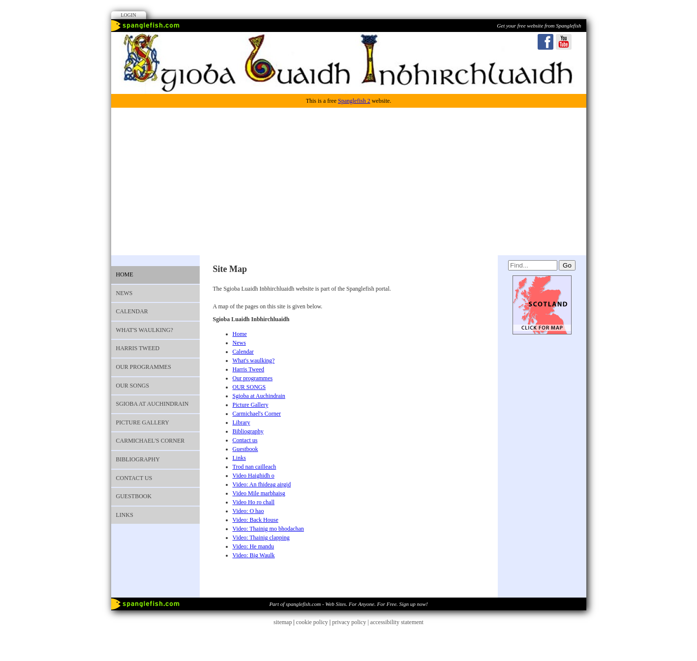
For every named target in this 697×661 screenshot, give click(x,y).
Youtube (564, 42)
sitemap (282, 622)
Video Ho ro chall (254, 502)
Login (128, 15)
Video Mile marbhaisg (259, 493)
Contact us (134, 478)
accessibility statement (397, 622)
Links (124, 514)
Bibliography (138, 459)
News (124, 293)
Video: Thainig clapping (261, 537)
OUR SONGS (133, 385)
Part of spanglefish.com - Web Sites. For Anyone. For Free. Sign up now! (348, 604)
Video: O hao (248, 511)
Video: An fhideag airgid (262, 484)
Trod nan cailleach (254, 466)
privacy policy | (351, 622)
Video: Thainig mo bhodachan (268, 528)
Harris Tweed (138, 348)
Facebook (545, 42)
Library (241, 422)
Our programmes (143, 366)
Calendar (132, 311)
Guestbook (134, 496)
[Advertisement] (348, 181)
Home (124, 274)
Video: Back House (255, 519)
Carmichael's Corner (150, 440)
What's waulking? (144, 330)
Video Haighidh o (253, 475)
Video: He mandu (253, 546)
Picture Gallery (142, 422)
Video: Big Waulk (254, 555)
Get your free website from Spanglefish (539, 26)
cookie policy (312, 622)
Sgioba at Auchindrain (152, 403)
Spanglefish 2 (354, 100)
